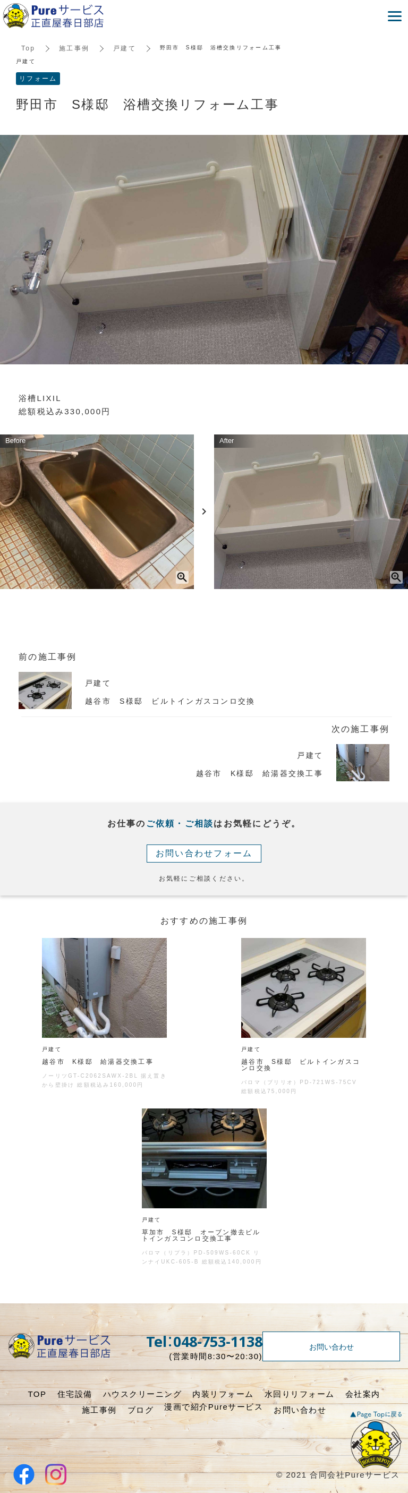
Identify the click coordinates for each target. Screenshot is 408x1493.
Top (28, 48)
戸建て (124, 48)
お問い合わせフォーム (204, 853)
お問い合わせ (331, 1346)
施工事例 (74, 48)
